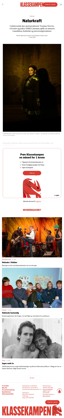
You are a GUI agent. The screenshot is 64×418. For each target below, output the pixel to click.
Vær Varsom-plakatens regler (48, 389)
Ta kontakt (5, 386)
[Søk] (2, 4)
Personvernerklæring (8, 390)
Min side (4, 388)
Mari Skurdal (46, 396)
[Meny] (61, 4)
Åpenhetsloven (6, 392)
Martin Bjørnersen (21, 35)
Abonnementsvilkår (8, 394)
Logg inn (38, 201)
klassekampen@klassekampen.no (31, 389)
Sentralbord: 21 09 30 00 (29, 386)
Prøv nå (32, 173)
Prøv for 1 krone (50, 4)
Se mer (32, 378)
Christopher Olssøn (38, 35)
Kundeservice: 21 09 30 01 (30, 387)
